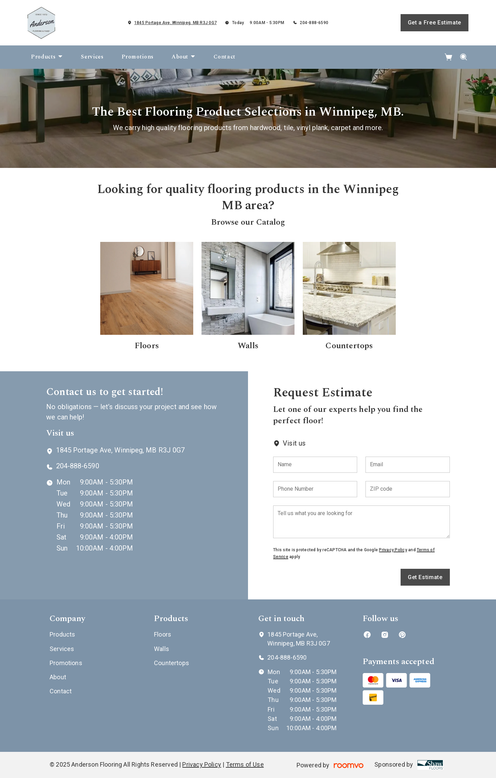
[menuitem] (47, 57)
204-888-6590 (314, 22)
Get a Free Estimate (434, 22)
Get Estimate (425, 577)
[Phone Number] (315, 489)
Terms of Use (245, 764)
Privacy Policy (393, 549)
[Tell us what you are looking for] (361, 521)
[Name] (315, 465)
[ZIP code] (407, 489)
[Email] (407, 465)
